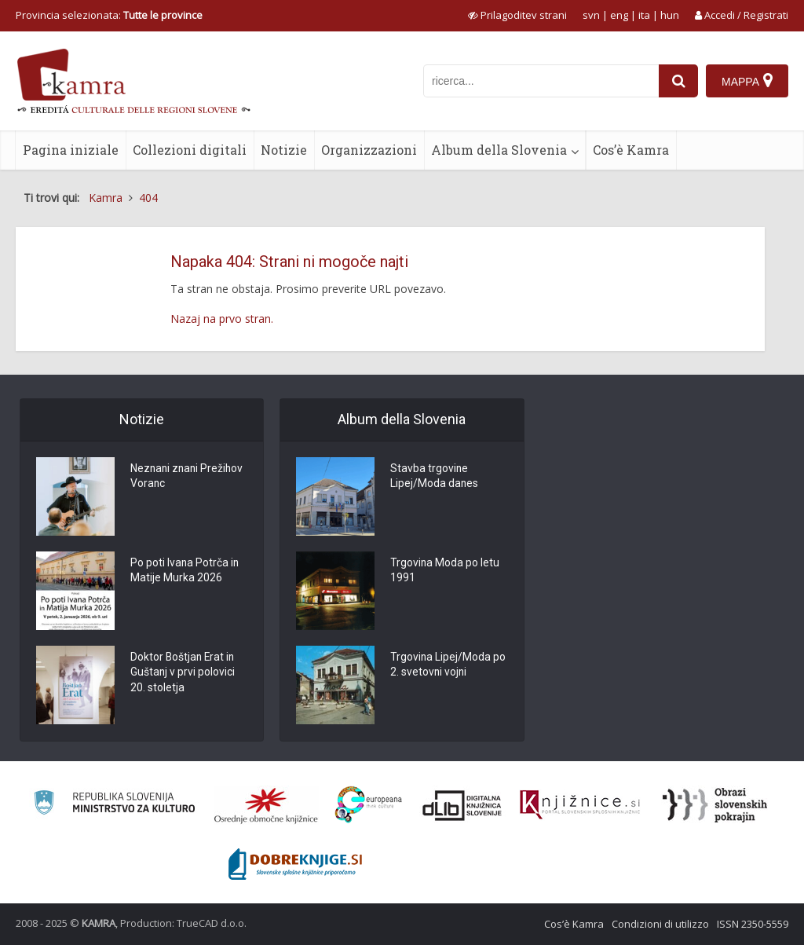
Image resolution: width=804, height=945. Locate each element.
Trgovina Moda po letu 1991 (445, 571)
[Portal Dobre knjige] (295, 864)
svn (591, 15)
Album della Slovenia (499, 149)
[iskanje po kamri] (541, 80)
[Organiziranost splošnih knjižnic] (266, 805)
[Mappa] (747, 80)
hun (669, 15)
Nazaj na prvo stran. (221, 318)
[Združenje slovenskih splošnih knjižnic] (580, 805)
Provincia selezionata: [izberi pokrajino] (109, 15)
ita (644, 15)
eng (619, 15)
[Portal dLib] (462, 805)
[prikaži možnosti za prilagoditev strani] (517, 15)
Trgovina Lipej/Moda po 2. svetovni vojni (448, 665)
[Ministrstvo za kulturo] (114, 805)
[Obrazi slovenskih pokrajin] (715, 805)
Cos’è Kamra (631, 149)
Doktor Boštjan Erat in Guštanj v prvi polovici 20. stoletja (183, 673)
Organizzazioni (369, 149)
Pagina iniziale (71, 149)
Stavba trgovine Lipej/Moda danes (434, 477)
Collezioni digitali (190, 149)
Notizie (284, 149)
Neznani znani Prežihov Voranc (188, 477)
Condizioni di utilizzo (660, 924)
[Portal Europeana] (368, 805)
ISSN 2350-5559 (752, 924)
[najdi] (678, 80)
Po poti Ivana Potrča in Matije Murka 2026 (185, 571)
